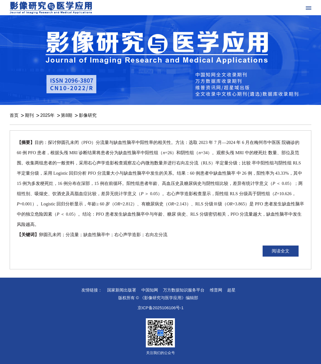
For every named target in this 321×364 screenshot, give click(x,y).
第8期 (66, 115)
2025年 (47, 115)
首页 (14, 115)
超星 (231, 290)
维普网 (216, 290)
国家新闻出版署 (121, 290)
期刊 (29, 115)
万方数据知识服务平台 (183, 290)
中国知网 (149, 290)
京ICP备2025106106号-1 (161, 307)
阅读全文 (280, 251)
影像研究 (88, 115)
